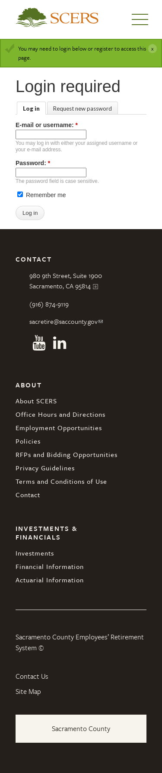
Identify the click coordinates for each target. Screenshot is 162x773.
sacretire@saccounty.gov (63, 321)
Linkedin (59, 342)
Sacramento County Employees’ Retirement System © (80, 642)
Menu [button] (140, 19)
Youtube (38, 342)
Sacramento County (81, 728)
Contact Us (32, 676)
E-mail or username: (47, 124)
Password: (33, 163)
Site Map (28, 691)
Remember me (41, 195)
